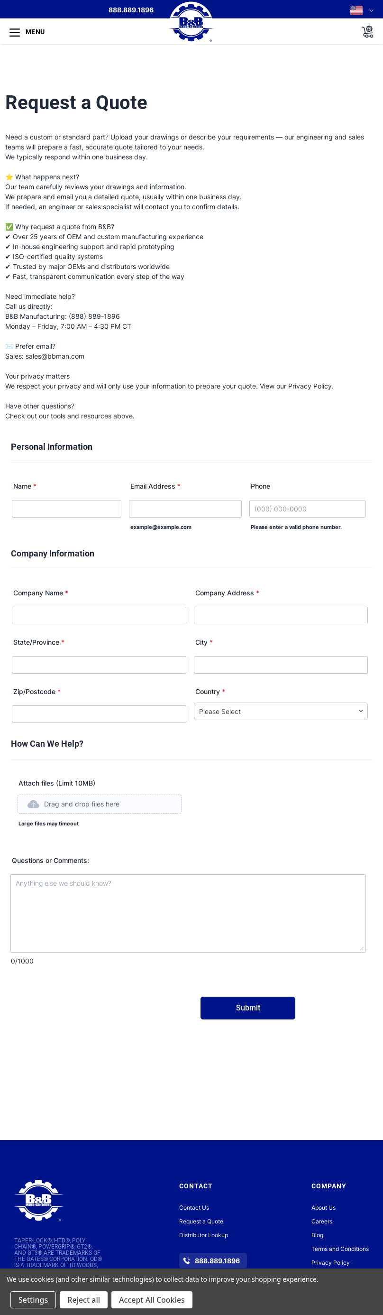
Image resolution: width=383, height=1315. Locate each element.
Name (24, 486)
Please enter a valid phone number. (296, 527)
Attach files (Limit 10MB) (56, 783)
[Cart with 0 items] (365, 32)
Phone (260, 486)
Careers (321, 1221)
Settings (33, 1300)
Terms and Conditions (340, 1248)
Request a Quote (201, 1221)
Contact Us (194, 1207)
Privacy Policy (330, 1262)
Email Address (155, 486)
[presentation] (84, 1010)
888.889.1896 (131, 10)
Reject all (83, 1300)
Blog (317, 1235)
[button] (99, 826)
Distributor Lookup (203, 1235)
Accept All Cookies (152, 1300)
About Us (323, 1207)
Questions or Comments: (50, 860)
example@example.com (161, 527)
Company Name (40, 593)
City (204, 642)
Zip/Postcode (37, 691)
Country (210, 691)
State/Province (38, 642)
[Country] (280, 711)
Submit (248, 1007)
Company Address (227, 593)
